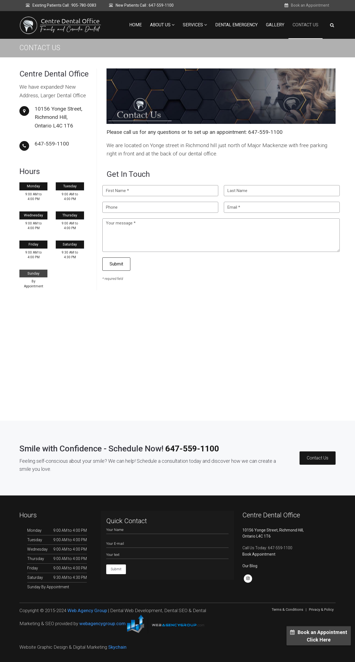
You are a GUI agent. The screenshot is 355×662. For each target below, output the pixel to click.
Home (135, 24)
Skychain (117, 647)
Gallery (275, 24)
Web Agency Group (87, 610)
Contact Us (305, 24)
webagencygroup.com (102, 623)
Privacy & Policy (321, 609)
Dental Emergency (236, 24)
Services (195, 24)
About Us (162, 24)
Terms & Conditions (287, 609)
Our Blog (249, 566)
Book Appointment (258, 554)
